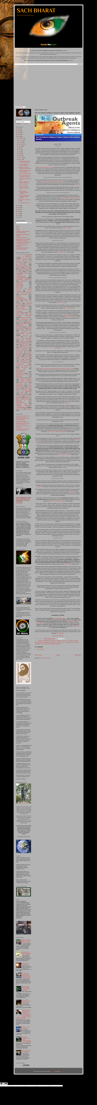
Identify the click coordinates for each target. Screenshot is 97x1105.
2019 (19, 209)
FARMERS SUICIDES (24, 302)
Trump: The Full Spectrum (21, 421)
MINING (21, 347)
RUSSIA (29, 377)
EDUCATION (23, 294)
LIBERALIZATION (25, 335)
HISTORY (29, 322)
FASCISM (71, 640)
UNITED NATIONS (23, 394)
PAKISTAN (18, 359)
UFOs (29, 393)
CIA (27, 271)
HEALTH (21, 322)
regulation (66, 315)
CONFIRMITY (19, 274)
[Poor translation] (5, 1084)
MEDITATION (19, 342)
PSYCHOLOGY (20, 373)
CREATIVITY (19, 282)
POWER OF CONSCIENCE (23, 365)
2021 (19, 205)
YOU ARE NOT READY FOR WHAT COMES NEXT (26, 1001)
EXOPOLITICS (19, 297)
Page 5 (77, 184)
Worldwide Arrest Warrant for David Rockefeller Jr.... (25, 171)
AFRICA (27, 254)
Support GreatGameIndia (57, 635)
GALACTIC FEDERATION (22, 309)
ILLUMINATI (19, 327)
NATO (26, 355)
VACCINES (19, 396)
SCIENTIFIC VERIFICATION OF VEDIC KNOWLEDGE (23, 232)
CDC (39, 381)
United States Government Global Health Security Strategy (53, 181)
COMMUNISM (26, 273)
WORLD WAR (19, 409)
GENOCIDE (76, 640)
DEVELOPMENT (20, 285)
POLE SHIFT (19, 362)
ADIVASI (18, 229)
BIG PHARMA (27, 267)
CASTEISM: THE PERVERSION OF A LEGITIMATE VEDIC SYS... (23, 243)
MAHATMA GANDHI (20, 338)
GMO (17, 320)
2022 (19, 136)
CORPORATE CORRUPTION (56, 640)
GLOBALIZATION (24, 319)
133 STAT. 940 (72, 492)
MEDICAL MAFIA (23, 341)
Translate (24, 123)
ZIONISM (58, 643)
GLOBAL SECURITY (26, 317)
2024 (19, 132)
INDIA (29, 328)
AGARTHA (18, 256)
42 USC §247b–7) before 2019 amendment (57, 431)
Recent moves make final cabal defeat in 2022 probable (24, 196)
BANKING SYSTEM (21, 265)
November (21, 140)
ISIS (24, 330)
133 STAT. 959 (68, 564)
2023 (19, 134)
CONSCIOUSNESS (21, 276)
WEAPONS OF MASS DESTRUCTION (23, 398)
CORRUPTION (23, 281)
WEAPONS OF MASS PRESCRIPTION (23, 401)
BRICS (17, 270)
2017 (19, 213)
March (20, 155)
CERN (30, 270)
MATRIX (29, 338)
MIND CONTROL (27, 346)
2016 (19, 215)
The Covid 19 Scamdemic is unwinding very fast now (24, 176)
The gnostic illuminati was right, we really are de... (24, 182)
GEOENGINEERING (20, 312)
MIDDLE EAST (24, 344)
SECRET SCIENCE (25, 379)
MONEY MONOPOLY (22, 349)
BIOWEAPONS (24, 268)
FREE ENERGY (28, 305)
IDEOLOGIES (19, 325)
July (20, 148)
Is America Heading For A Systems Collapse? (24, 165)
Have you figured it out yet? (24, 202)
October (21, 142)
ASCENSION (19, 262)
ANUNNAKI (27, 261)
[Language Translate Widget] (23, 122)
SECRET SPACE (23, 382)
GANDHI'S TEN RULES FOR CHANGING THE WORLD (22, 248)
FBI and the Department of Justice (45, 167)
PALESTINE (28, 359)
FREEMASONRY (20, 308)
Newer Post (38, 655)
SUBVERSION (23, 390)
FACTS (18, 300)
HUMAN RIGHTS (23, 324)
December (21, 138)
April (20, 153)
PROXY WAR (21, 368)
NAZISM (18, 356)
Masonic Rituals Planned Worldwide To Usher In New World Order (26, 988)
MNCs (27, 347)
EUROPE (18, 296)
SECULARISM (19, 384)
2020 (19, 207)
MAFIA (26, 336)
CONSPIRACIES (46, 640)
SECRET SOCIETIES (25, 381)
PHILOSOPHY (23, 361)
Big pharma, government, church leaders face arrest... (25, 168)
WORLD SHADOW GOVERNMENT (48, 643)
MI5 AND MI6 (28, 343)
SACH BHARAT (36, 10)
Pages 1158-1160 (67, 227)
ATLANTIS (29, 262)
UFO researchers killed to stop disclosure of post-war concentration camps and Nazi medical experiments (22, 417)
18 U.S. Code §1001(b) (69, 308)
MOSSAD (25, 350)
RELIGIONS (19, 376)
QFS (28, 373)
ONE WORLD (24, 358)
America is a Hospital (23, 184)
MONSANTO (18, 350)
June (20, 149)
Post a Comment (40, 649)
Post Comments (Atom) (45, 658)
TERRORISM (37, 643)
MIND (17, 346)
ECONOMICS (28, 293)
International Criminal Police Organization (70, 198)
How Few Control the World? (25, 173)
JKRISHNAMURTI (24, 331)
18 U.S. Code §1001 (61, 302)
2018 (19, 211)
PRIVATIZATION (24, 367)
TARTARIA (18, 391)
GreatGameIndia (60, 633)
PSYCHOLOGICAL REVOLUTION (21, 371)
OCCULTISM (28, 356)
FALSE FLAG (65, 640)
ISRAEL (29, 330)
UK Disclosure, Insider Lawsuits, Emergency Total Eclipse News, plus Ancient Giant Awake (26, 976)
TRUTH (22, 393)
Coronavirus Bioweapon (59, 618)
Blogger (61, 1071)
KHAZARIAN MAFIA (47, 642)
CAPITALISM (24, 270)
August (20, 146)
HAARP (29, 320)
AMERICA (40, 640)
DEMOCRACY (20, 284)
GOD (23, 320)
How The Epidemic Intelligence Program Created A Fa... (23, 192)
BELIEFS (18, 267)
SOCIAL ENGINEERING (23, 386)
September (21, 144)
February (21, 157)
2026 (19, 129)
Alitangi (52, 1071)
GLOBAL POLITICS (39, 642)
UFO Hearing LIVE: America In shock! (26, 1051)
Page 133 (67, 402)
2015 (19, 217)
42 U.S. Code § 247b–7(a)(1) (64, 454)
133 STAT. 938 (39, 486)
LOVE (17, 336)
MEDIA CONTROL (57, 642)
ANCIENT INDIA (25, 258)
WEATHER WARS (21, 403)
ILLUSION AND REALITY (23, 327)
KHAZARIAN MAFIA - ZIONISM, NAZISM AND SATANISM (23, 240)
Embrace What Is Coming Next (25, 964)
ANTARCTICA (19, 261)
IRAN (20, 330)
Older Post (78, 655)
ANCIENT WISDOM (21, 259)
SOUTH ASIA (76, 642)
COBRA (18, 273)
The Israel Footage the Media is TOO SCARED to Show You (22, 429)
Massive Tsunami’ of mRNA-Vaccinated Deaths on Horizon (26, 941)
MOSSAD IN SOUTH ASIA (21, 237)
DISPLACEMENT (19, 288)
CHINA (20, 271)
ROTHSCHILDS (20, 377)
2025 (19, 131)
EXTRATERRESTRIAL (21, 299)
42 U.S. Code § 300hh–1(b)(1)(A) (57, 501)
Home (58, 655)
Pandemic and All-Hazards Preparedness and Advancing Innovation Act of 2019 (56, 368)
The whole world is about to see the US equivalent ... (24, 162)
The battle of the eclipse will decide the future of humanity (26, 953)
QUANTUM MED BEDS (22, 374)
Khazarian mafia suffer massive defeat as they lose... (24, 188)
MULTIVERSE (19, 352)
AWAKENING (23, 264)
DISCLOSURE (19, 287)
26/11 (17, 254)
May (20, 151)
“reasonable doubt (62, 252)
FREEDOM (23, 306)
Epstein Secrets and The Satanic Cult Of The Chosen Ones (23, 423)
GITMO (26, 314)
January (20, 159)
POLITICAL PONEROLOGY (67, 642)
